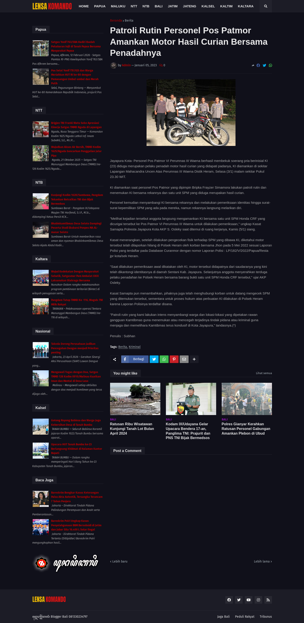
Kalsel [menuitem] (208, 6)
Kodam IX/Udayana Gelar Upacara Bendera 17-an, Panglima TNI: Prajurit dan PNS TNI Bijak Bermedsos (188, 431)
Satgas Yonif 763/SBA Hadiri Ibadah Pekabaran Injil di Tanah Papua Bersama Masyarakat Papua (76, 46)
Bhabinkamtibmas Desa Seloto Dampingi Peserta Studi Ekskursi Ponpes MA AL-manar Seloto (76, 228)
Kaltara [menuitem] (246, 6)
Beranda (116, 20)
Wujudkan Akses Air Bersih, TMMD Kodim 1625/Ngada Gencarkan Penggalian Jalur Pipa (76, 151)
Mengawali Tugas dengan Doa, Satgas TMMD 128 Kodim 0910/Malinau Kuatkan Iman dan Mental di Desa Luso (76, 376)
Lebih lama (262, 561)
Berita (129, 20)
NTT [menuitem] (134, 6)
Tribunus (266, 617)
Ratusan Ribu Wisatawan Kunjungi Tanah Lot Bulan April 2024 (132, 428)
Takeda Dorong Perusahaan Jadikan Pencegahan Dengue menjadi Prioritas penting (75, 348)
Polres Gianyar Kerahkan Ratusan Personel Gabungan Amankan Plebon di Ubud (246, 428)
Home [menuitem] (84, 6)
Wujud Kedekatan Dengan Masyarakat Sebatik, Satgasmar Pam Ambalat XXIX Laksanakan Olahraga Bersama (75, 276)
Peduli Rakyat (244, 617)
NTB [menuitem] (146, 6)
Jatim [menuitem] (173, 6)
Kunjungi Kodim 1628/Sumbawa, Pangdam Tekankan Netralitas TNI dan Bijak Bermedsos (77, 199)
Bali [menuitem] (159, 6)
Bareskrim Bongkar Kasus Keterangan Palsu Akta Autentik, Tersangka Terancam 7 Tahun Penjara (77, 497)
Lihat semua (264, 373)
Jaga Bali (223, 617)
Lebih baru (119, 561)
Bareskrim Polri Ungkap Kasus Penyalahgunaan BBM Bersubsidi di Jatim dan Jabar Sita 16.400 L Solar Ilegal (76, 525)
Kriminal (135, 347)
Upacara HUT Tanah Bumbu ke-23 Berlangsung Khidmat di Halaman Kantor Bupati (76, 449)
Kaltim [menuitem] (226, 6)
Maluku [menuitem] (118, 6)
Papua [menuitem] (99, 6)
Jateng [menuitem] (189, 6)
